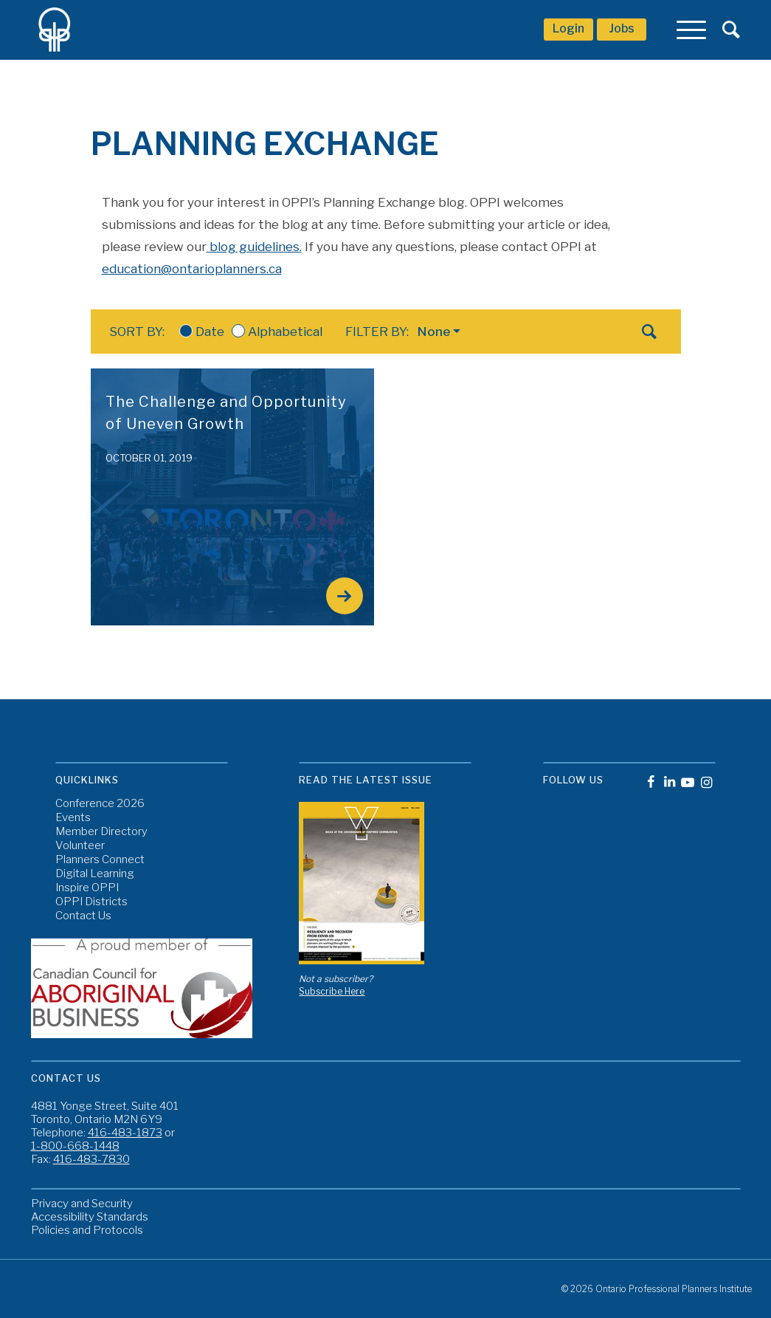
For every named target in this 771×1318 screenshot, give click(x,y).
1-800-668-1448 (75, 1146)
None (434, 331)
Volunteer (80, 846)
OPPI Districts (91, 902)
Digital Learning (94, 874)
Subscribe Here (331, 991)
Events (73, 817)
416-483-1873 (125, 1132)
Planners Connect (100, 860)
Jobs (622, 28)
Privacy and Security (82, 1203)
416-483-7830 (91, 1159)
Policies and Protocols (87, 1230)
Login (568, 28)
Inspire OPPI (87, 888)
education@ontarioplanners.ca (192, 268)
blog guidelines (255, 246)
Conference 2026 (100, 803)
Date (201, 331)
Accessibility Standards (89, 1216)
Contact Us (83, 916)
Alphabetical (277, 331)
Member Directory (101, 832)
